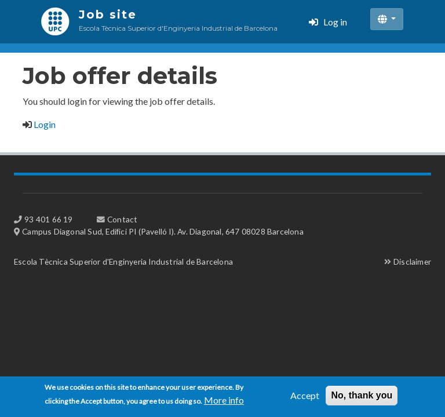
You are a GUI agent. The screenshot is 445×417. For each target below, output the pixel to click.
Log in (335, 21)
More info (224, 402)
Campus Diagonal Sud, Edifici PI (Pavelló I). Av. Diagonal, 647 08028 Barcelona (163, 231)
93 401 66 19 (48, 219)
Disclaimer (412, 261)
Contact (122, 219)
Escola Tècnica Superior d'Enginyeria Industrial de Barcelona (123, 261)
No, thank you (361, 398)
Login (45, 124)
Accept (304, 398)
